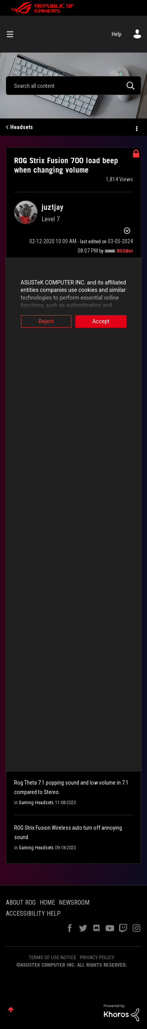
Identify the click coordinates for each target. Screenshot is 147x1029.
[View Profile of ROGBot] (125, 251)
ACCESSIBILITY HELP (33, 913)
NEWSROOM (74, 902)
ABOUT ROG (21, 902)
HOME (47, 902)
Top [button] (11, 1009)
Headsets (21, 127)
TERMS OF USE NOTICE (52, 957)
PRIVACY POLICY (97, 957)
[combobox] (73, 85)
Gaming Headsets (36, 802)
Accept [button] (103, 321)
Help (117, 34)
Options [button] (136, 127)
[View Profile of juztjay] (53, 207)
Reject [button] (43, 321)
